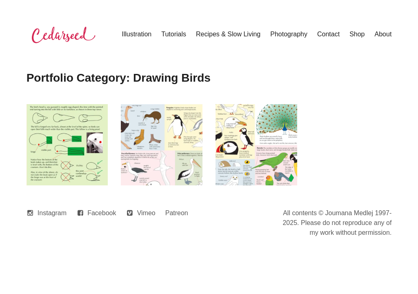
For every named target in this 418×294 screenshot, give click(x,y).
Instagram (52, 212)
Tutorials (173, 34)
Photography (288, 34)
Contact (328, 34)
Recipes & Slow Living (228, 34)
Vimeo (146, 212)
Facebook (101, 212)
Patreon (176, 212)
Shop (357, 34)
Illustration (136, 34)
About (383, 34)
